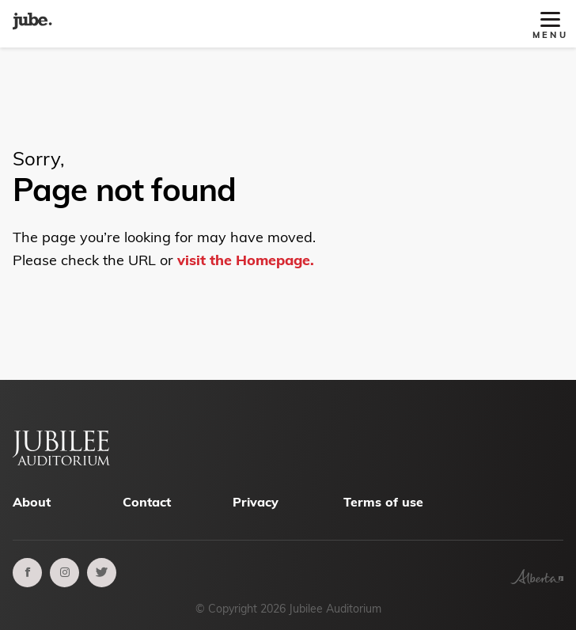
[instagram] (64, 572)
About (32, 502)
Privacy (256, 502)
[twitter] (101, 572)
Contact (147, 502)
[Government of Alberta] (536, 579)
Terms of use (383, 502)
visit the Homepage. (245, 260)
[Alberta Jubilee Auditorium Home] (32, 24)
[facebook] (27, 572)
